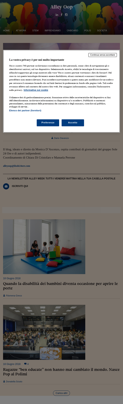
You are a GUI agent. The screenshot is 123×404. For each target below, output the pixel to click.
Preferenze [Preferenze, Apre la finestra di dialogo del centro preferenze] (47, 122)
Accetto (73, 122)
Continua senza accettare (102, 55)
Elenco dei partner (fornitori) (25, 110)
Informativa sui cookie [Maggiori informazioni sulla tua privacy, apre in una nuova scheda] (36, 90)
